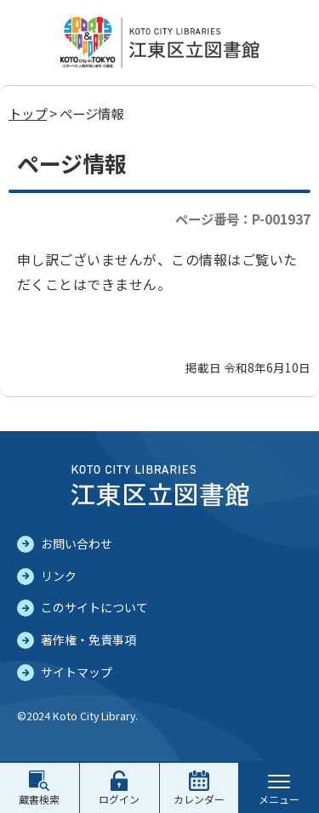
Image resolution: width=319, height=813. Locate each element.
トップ (28, 113)
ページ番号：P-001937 (242, 218)
